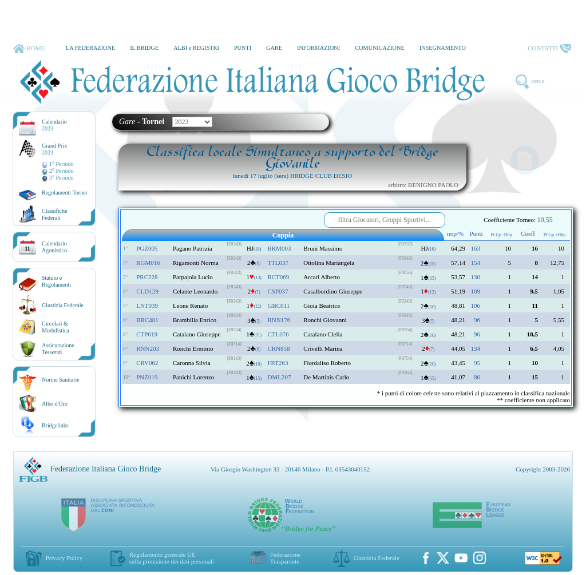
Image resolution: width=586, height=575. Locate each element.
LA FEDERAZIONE (90, 48)
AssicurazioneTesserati (58, 348)
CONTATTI (549, 48)
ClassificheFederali (54, 214)
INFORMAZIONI (318, 48)
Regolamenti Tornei (64, 192)
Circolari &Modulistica (55, 327)
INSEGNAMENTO (442, 48)
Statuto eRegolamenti (56, 281)
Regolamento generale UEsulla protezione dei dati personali (171, 558)
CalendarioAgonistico (54, 246)
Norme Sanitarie (61, 379)
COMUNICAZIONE (380, 48)
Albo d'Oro (55, 403)
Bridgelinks (55, 425)
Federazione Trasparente (285, 558)
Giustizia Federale (63, 305)
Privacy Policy (64, 557)
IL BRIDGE (144, 48)
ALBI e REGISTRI (196, 48)
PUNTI (242, 48)
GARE (274, 48)
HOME (29, 48)
